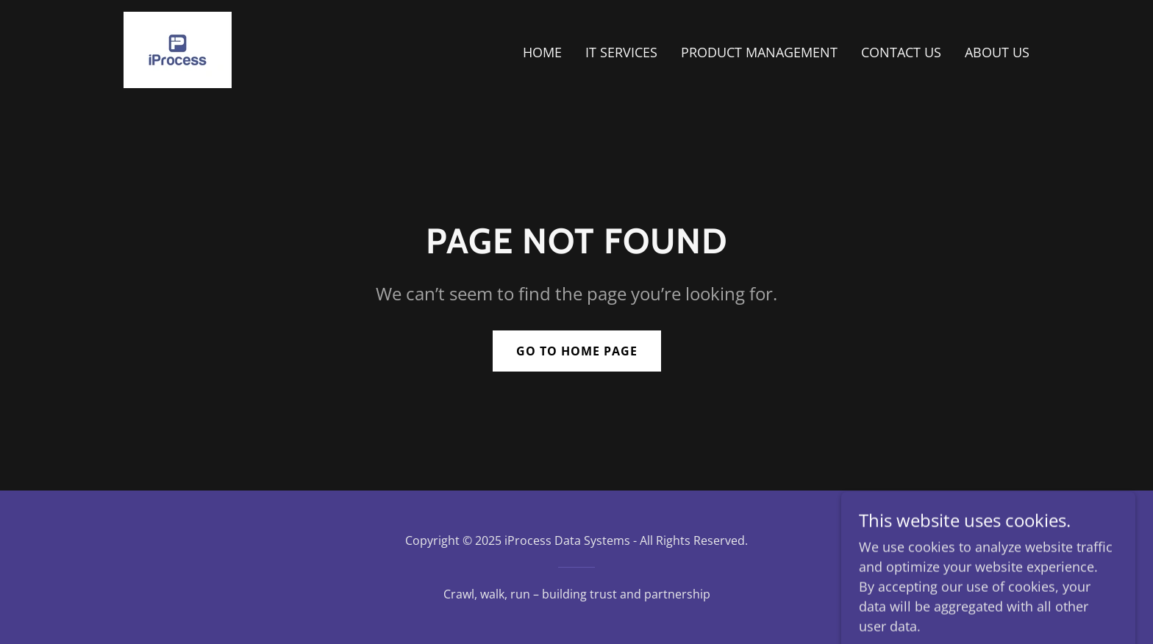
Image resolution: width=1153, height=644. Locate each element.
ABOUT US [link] (997, 52)
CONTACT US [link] (901, 52)
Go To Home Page (577, 351)
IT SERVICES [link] (621, 52)
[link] (178, 48)
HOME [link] (542, 52)
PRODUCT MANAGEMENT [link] (759, 52)
